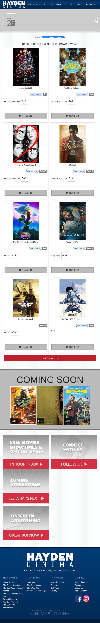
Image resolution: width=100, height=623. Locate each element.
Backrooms (31, 582)
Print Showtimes (50, 358)
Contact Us (79, 585)
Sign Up (58, 4)
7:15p (24, 101)
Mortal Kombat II (10, 582)
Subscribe (79, 588)
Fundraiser (79, 4)
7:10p (71, 178)
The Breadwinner (34, 585)
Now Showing (34, 4)
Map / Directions (81, 582)
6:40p (71, 101)
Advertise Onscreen (59, 582)
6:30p (65, 255)
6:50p (14, 332)
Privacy (54, 591)
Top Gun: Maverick (10, 602)
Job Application (81, 591)
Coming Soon (47, 4)
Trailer (25, 116)
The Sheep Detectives (12, 585)
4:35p (14, 255)
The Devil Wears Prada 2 (13, 588)
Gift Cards (67, 4)
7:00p (24, 178)
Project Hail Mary (10, 599)
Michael (6, 591)
